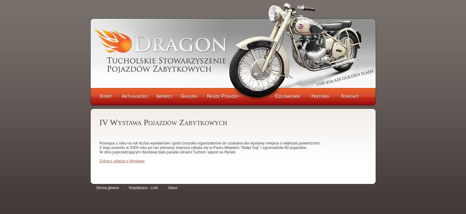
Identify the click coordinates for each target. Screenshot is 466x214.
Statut (172, 188)
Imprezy (164, 96)
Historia (320, 96)
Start (106, 96)
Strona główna (107, 188)
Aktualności (135, 96)
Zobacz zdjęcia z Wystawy (122, 161)
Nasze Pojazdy (223, 96)
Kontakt (349, 96)
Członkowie (287, 96)
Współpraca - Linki (143, 188)
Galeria (189, 96)
